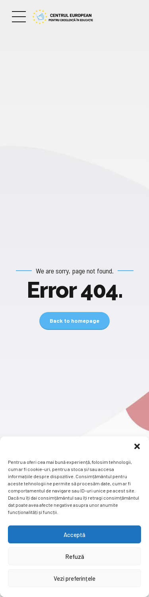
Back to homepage (74, 320)
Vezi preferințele (74, 578)
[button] (137, 446)
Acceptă (74, 534)
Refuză (74, 556)
